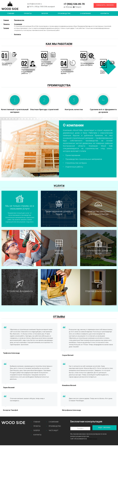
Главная (10, 13)
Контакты (104, 13)
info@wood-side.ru (35, 4)
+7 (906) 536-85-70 (74, 4)
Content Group (92, 439)
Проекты (6, 24)
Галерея (44, 13)
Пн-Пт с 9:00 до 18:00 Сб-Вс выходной (42, 6)
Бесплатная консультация (86, 421)
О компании (85, 13)
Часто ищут (53, 430)
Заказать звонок (105, 5)
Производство (64, 13)
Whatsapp (69, 7)
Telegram (78, 7)
